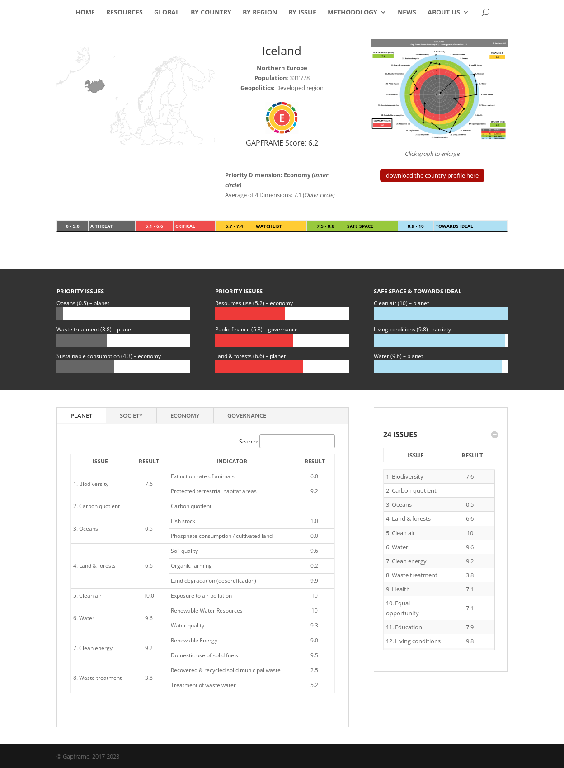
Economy (185, 415)
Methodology (352, 12)
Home (85, 12)
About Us (444, 12)
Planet (81, 415)
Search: (287, 441)
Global (166, 12)
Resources (124, 12)
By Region (260, 12)
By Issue (302, 12)
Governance (246, 415)
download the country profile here (432, 175)
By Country (211, 12)
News (407, 12)
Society (131, 415)
